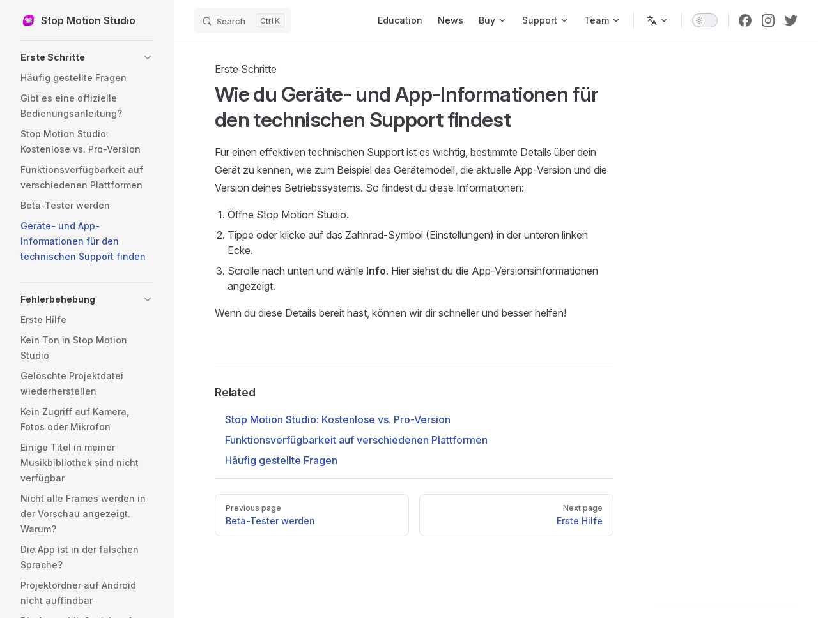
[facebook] (745, 20)
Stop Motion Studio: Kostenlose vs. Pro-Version (338, 419)
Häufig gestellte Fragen (281, 460)
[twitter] (791, 20)
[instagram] (768, 20)
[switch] (705, 20)
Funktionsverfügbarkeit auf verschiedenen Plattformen (356, 439)
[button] (86, 57)
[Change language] (657, 20)
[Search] (242, 20)
